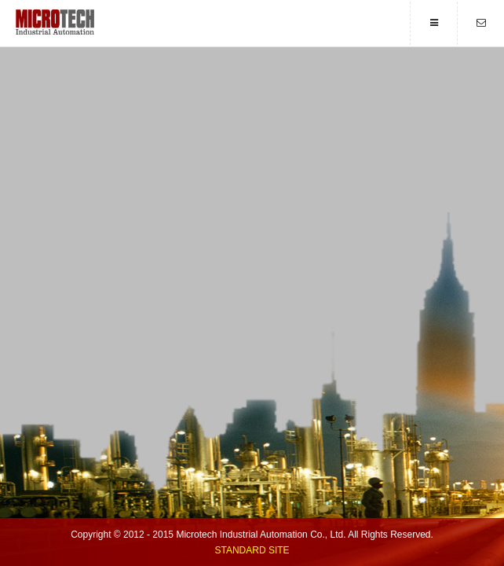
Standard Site (251, 550)
